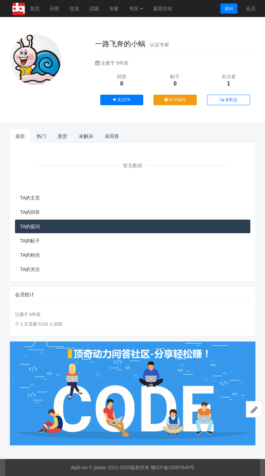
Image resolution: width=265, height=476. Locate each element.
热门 (41, 136)
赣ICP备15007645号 (172, 467)
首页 (35, 8)
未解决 (86, 136)
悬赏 (62, 136)
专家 (114, 8)
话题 (94, 8)
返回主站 (162, 8)
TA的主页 (30, 198)
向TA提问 (175, 99)
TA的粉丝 (30, 255)
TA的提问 (30, 226)
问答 (54, 8)
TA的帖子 (30, 240)
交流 (74, 8)
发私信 (228, 99)
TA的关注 (30, 269)
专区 (136, 8)
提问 (229, 8)
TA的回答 (30, 212)
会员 (250, 8)
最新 (20, 136)
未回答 (112, 136)
